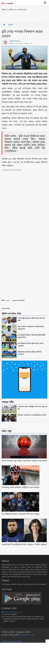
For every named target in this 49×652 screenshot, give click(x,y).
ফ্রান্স (8, 300)
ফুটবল (10, 25)
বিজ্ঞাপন (11, 642)
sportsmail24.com (26, 635)
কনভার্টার (19, 642)
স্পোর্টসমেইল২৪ (14, 41)
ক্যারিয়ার (5, 642)
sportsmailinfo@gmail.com (12, 612)
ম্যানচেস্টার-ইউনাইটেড (18, 300)
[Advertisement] (20, 16)
